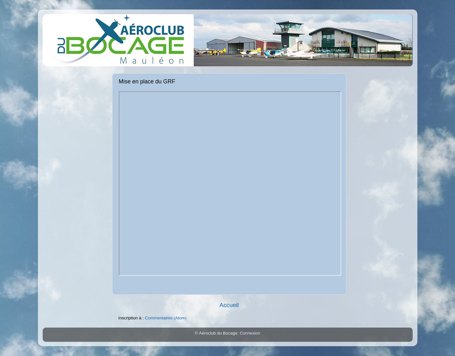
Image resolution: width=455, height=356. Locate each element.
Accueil (229, 305)
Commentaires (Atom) (166, 318)
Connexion (250, 333)
